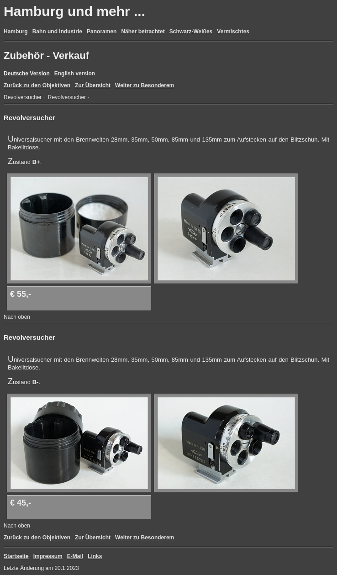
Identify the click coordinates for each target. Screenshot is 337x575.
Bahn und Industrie (57, 31)
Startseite (16, 556)
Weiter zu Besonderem (144, 85)
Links (95, 556)
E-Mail (75, 556)
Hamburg (16, 31)
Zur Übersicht (93, 85)
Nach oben (17, 317)
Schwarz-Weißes (190, 31)
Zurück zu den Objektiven (37, 85)
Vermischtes (233, 31)
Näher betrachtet (142, 31)
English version (74, 73)
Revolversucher (23, 97)
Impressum (48, 556)
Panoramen (101, 31)
